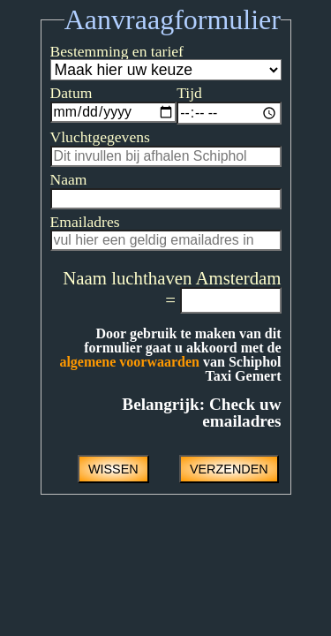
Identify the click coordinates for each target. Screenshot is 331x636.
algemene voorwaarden (205, 369)
